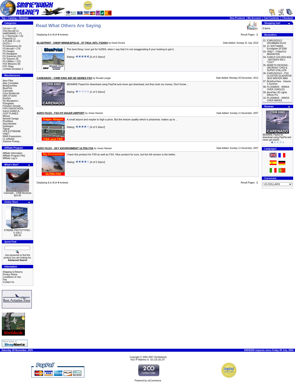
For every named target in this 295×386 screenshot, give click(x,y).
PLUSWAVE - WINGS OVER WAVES (278, 99)
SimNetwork (160, 357)
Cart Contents (271, 18)
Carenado (8, 91)
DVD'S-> (7, 43)
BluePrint (7, 88)
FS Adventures (10, 46)
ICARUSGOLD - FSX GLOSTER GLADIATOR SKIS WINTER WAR (279, 76)
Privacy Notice (10, 274)
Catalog (12, 18)
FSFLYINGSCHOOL (13, 108)
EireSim (7, 98)
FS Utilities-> (9, 61)
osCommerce (154, 380)
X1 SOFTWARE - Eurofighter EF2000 (277, 47)
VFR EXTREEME (12, 131)
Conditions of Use (12, 277)
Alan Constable (10, 83)
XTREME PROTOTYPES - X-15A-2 (17, 231)
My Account (254, 18)
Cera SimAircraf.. (11, 93)
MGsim (6, 116)
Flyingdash (8, 103)
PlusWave (8, 121)
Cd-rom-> (8, 28)
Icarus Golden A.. (12, 111)
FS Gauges (9, 51)
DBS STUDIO (10, 96)
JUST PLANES (10, 113)
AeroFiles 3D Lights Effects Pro (277, 93)
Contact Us (8, 282)
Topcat (6, 129)
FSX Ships (8, 66)
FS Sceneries (10, 56)
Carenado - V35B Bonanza (17, 193)
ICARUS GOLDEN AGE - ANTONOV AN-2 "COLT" (279, 60)
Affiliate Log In (10, 158)
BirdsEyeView (10, 85)
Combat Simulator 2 (13, 69)
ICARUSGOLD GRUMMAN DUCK (276, 41)
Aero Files (8, 80)
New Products (237, 18)
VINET (6, 134)
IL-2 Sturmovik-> (11, 36)
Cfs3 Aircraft (9, 31)
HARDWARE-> (10, 33)
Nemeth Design (11, 118)
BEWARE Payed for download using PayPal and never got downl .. (277, 137)
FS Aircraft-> (9, 48)
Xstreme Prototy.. (12, 141)
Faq (5, 279)
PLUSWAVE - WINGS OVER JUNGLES (278, 88)
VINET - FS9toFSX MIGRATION (276, 52)
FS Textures (9, 59)
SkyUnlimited (9, 123)
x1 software (9, 139)
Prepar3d (7, 38)
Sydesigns (8, 126)
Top (4, 18)
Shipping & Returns (13, 272)
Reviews (23, 18)
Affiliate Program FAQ (14, 155)
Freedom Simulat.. (12, 106)
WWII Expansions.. (12, 136)
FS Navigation (10, 53)
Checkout (287, 18)
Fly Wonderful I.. (11, 101)
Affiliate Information (12, 153)
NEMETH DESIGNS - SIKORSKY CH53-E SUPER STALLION (278, 68)
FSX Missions (10, 64)
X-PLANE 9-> (10, 41)
